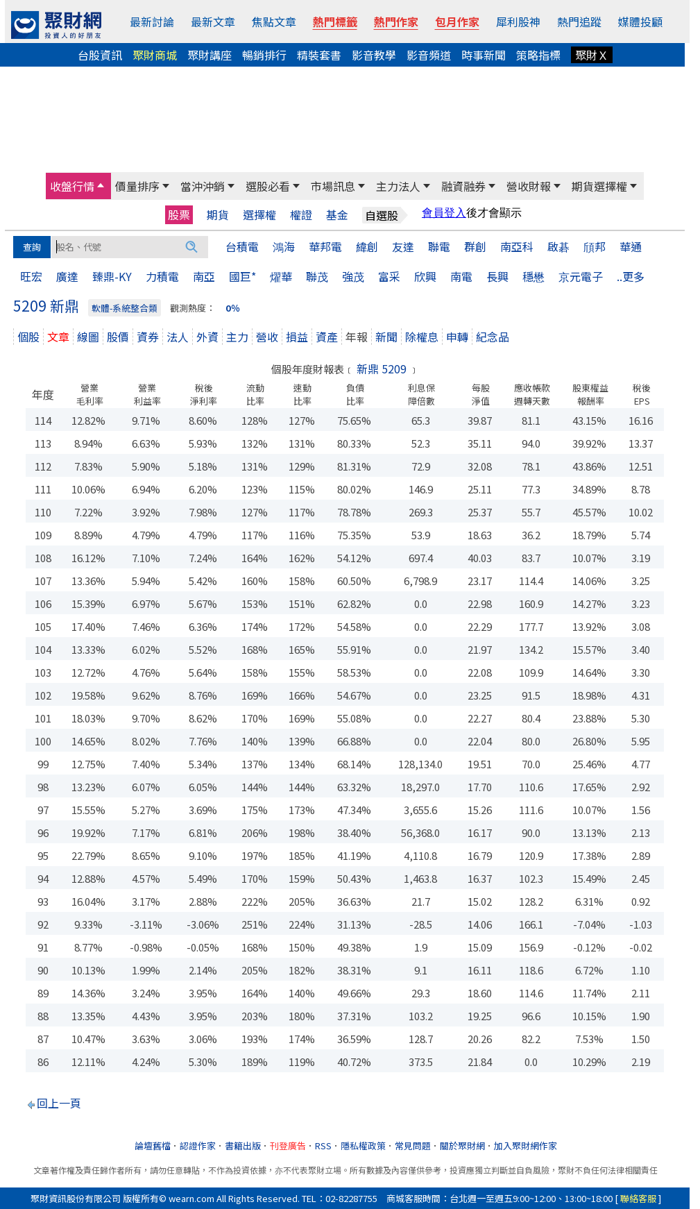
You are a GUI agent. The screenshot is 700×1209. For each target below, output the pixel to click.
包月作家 (457, 21)
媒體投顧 (640, 21)
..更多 (630, 276)
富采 (389, 276)
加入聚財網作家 (525, 1145)
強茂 (353, 276)
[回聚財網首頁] (56, 25)
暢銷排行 (264, 54)
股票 (179, 214)
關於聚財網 (462, 1145)
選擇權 (259, 214)
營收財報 (528, 186)
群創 (475, 246)
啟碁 (558, 246)
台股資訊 (100, 54)
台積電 (242, 246)
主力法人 (398, 186)
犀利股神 (518, 21)
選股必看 (268, 186)
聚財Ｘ (591, 54)
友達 (403, 246)
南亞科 (516, 246)
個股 (28, 336)
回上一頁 (59, 1102)
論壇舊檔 (153, 1145)
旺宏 (31, 276)
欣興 (425, 276)
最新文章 (213, 21)
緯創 (367, 246)
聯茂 (317, 276)
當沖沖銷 (202, 186)
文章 (58, 336)
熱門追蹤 (579, 21)
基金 (337, 214)
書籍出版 (243, 1145)
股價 (118, 336)
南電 (461, 276)
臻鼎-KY (112, 276)
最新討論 (152, 21)
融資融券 (463, 186)
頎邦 (594, 246)
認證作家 (198, 1145)
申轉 (457, 336)
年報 (356, 336)
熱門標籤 (335, 21)
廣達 (67, 276)
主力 (237, 336)
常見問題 (413, 1145)
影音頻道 (429, 54)
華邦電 (325, 246)
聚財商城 (155, 54)
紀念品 (492, 336)
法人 (178, 336)
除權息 (421, 336)
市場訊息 (333, 186)
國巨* (242, 276)
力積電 (162, 276)
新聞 (386, 336)
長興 (497, 276)
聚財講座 (209, 54)
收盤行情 (72, 186)
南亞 (204, 276)
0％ (232, 307)
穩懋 (533, 276)
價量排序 (137, 186)
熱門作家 (396, 21)
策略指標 (538, 54)
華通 (631, 246)
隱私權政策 (363, 1145)
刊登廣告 (288, 1145)
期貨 (218, 214)
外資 (207, 336)
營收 (267, 336)
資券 (148, 336)
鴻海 (284, 246)
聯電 (439, 246)
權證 (301, 214)
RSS (323, 1145)
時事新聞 (483, 54)
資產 (327, 336)
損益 (297, 336)
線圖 (88, 336)
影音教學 (374, 54)
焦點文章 (274, 21)
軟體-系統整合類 (124, 307)
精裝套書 (319, 54)
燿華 (281, 276)
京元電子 (580, 276)
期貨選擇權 (599, 186)
